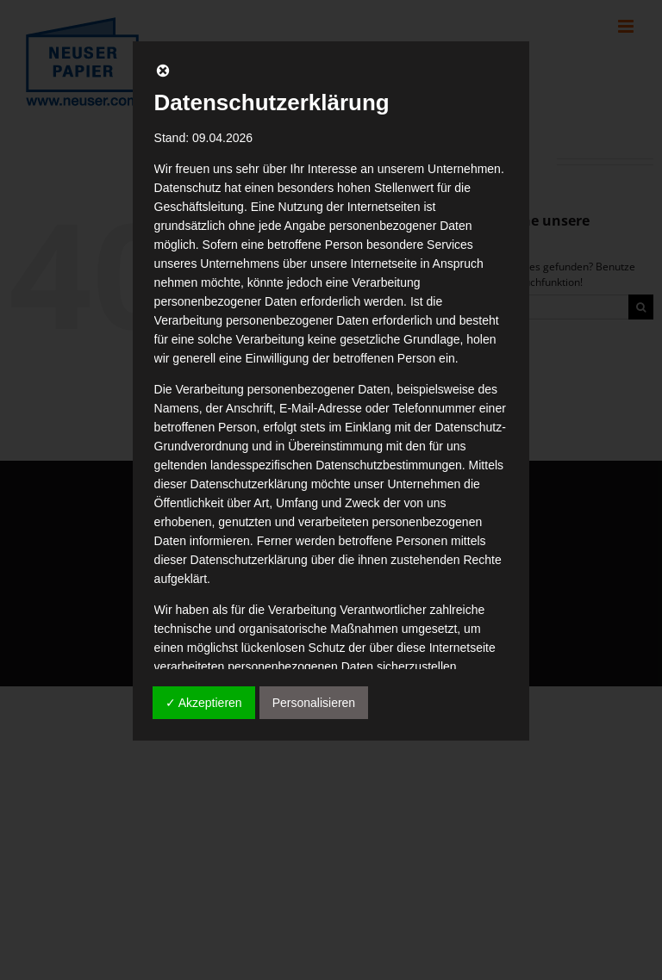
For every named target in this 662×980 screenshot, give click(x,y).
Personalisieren (314, 703)
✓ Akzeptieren (204, 703)
